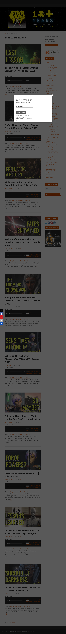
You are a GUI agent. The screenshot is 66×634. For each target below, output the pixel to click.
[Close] (52, 95)
